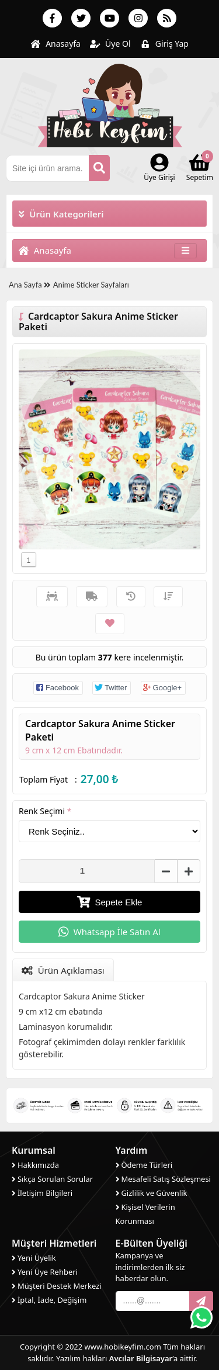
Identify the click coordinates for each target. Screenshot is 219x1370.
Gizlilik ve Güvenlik (151, 1193)
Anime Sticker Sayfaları (91, 284)
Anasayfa (55, 43)
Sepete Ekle (109, 902)
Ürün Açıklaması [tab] (63, 970)
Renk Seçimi (45, 811)
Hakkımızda (35, 1165)
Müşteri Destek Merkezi (57, 1286)
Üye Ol (110, 43)
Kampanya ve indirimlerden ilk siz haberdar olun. (150, 1266)
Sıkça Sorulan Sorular (52, 1179)
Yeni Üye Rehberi (45, 1272)
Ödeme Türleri (144, 1165)
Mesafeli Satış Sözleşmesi (163, 1179)
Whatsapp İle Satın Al (109, 932)
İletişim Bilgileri (42, 1193)
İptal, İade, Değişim (49, 1300)
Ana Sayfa (29, 284)
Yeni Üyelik (34, 1258)
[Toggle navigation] (185, 250)
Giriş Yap (164, 43)
